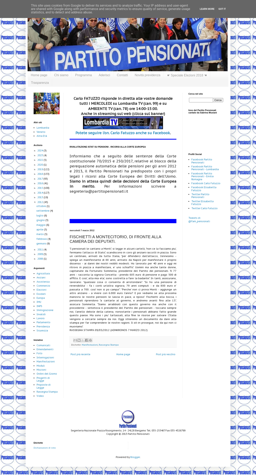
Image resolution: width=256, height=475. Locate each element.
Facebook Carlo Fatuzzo (205, 183)
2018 (40, 173)
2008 (40, 258)
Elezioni (41, 289)
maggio (41, 224)
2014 (40, 192)
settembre (43, 210)
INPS (39, 306)
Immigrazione (45, 310)
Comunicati (43, 345)
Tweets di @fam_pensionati (199, 219)
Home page (39, 75)
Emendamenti (45, 349)
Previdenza (43, 326)
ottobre (41, 206)
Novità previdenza (147, 75)
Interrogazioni (45, 357)
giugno (40, 220)
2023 (40, 155)
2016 (40, 183)
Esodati (41, 293)
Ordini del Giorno (47, 373)
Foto (39, 353)
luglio (40, 215)
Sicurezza (42, 330)
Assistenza (43, 281)
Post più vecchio (165, 354)
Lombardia (43, 127)
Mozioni (41, 369)
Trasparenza (40, 82)
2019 (40, 169)
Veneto (41, 131)
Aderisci (104, 75)
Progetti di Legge (43, 379)
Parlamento (43, 322)
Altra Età (42, 135)
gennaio (41, 243)
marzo (40, 234)
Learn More (207, 9)
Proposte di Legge (44, 386)
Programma (83, 75)
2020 (40, 164)
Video (40, 395)
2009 (40, 254)
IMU (39, 301)
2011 (40, 249)
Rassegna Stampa (109, 344)
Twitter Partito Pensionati (200, 196)
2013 (40, 197)
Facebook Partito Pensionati (201, 161)
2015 (40, 187)
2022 (40, 159)
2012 (40, 202)
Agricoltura (43, 273)
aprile (40, 229)
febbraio (42, 238)
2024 (40, 150)
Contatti (122, 75)
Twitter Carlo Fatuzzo (204, 208)
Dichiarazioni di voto (45, 447)
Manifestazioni (90, 344)
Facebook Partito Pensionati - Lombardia (205, 168)
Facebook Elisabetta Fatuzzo (203, 189)
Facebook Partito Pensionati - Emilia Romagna (202, 176)
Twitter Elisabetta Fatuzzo (202, 203)
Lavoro (41, 318)
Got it (222, 9)
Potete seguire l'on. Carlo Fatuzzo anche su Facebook (122, 133)
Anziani (41, 277)
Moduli (41, 365)
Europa (41, 297)
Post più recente (80, 354)
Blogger (135, 457)
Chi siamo (61, 75)
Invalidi (41, 314)
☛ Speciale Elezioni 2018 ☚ (187, 75)
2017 (40, 178)
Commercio (43, 285)
